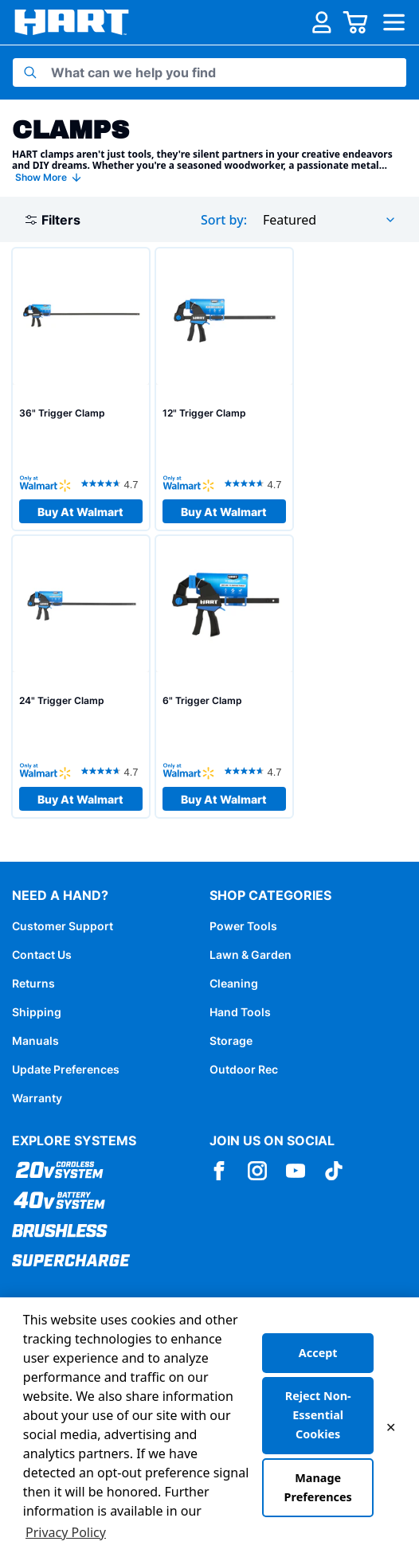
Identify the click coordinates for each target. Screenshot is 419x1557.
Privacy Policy (65, 1532)
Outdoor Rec (244, 1069)
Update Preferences (65, 1069)
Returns (33, 983)
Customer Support (62, 926)
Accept (318, 1352)
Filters (52, 220)
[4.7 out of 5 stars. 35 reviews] (111, 483)
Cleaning (234, 983)
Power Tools (243, 926)
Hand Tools (240, 1012)
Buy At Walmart (80, 511)
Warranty (37, 1098)
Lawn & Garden (251, 954)
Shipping (36, 1012)
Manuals (35, 1040)
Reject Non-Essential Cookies (318, 1415)
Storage (231, 1040)
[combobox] (329, 220)
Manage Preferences (318, 1487)
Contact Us (42, 954)
